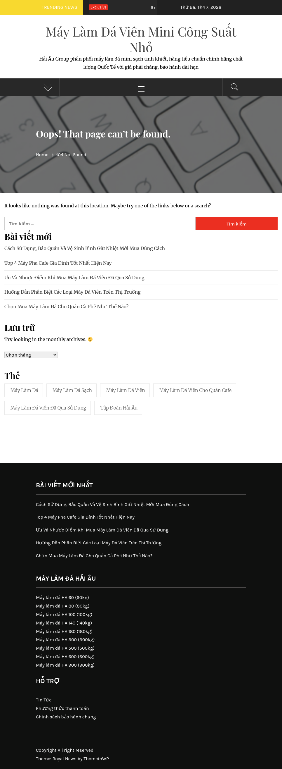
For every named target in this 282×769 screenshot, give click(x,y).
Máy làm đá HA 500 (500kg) (65, 648)
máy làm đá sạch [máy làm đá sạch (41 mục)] (72, 390)
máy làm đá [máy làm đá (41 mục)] (24, 390)
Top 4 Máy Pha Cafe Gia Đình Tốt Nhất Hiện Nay (58, 263)
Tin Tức (44, 700)
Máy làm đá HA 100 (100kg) (64, 614)
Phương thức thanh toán (62, 708)
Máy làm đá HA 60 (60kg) (62, 597)
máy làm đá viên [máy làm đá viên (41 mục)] (125, 390)
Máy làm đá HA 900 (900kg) (65, 665)
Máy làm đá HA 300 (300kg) (65, 639)
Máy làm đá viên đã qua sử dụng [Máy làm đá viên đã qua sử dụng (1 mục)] (48, 408)
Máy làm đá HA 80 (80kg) (62, 606)
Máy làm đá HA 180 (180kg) (64, 631)
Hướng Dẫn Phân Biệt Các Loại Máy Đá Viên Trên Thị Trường (72, 292)
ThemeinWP (96, 758)
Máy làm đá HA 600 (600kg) (65, 656)
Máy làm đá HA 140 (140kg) (64, 623)
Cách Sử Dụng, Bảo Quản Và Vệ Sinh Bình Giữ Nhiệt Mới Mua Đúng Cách (84, 248)
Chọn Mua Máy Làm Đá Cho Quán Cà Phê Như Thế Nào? (66, 306)
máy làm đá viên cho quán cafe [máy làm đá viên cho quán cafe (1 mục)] (195, 390)
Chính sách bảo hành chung (66, 717)
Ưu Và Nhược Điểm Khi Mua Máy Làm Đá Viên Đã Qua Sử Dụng (74, 278)
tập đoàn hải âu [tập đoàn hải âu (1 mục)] (118, 408)
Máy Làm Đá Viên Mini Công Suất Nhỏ (141, 39)
